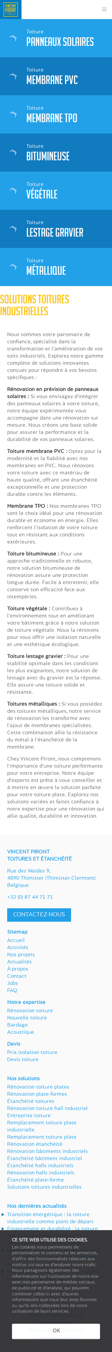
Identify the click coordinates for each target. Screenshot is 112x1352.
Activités (17, 948)
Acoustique (20, 1032)
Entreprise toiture (29, 1116)
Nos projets (21, 955)
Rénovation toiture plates (38, 1087)
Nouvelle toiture (27, 1018)
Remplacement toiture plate (41, 1137)
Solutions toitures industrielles (44, 1187)
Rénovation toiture (30, 1011)
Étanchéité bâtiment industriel (44, 1159)
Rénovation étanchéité (34, 1144)
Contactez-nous (39, 915)
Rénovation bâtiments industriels (47, 1151)
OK (56, 1331)
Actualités (19, 962)
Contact (17, 976)
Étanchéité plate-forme (35, 1180)
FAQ (12, 990)
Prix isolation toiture (32, 1052)
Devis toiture (23, 1060)
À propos (17, 969)
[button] (104, 9)
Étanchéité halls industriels (40, 1166)
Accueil (16, 940)
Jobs (12, 983)
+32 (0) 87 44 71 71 (30, 897)
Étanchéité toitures (30, 1101)
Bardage (17, 1025)
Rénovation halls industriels (40, 1173)
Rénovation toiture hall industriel (47, 1108)
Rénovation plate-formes (37, 1094)
